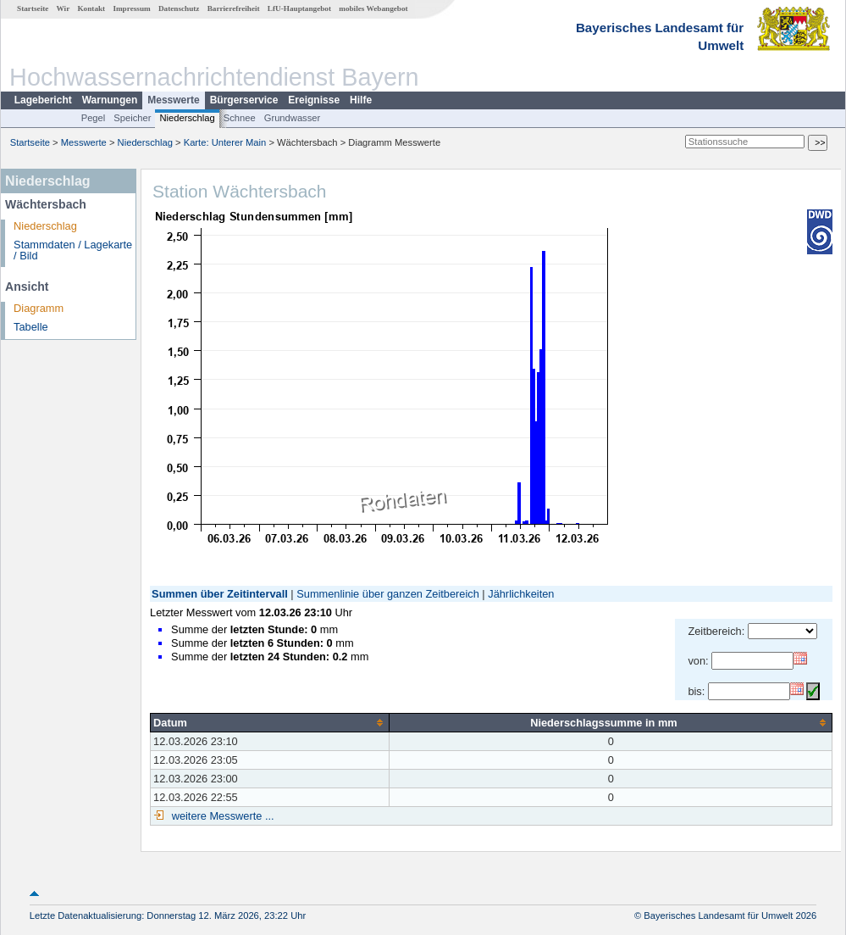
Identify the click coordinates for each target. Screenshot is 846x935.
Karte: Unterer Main (225, 142)
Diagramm (39, 308)
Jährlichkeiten (521, 593)
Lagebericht (43, 100)
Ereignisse (314, 100)
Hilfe (361, 100)
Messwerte (173, 100)
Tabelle (31, 326)
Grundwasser (292, 118)
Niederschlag (186, 118)
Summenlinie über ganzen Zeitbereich (387, 593)
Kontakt (91, 8)
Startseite (32, 8)
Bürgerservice (244, 100)
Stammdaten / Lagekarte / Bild (73, 250)
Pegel (93, 118)
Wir (63, 8)
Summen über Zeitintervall (220, 593)
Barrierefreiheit (233, 8)
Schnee (240, 118)
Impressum (131, 8)
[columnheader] (270, 722)
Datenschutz (179, 8)
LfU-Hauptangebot (299, 8)
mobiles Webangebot (373, 8)
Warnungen (110, 100)
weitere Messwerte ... (221, 816)
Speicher (132, 118)
